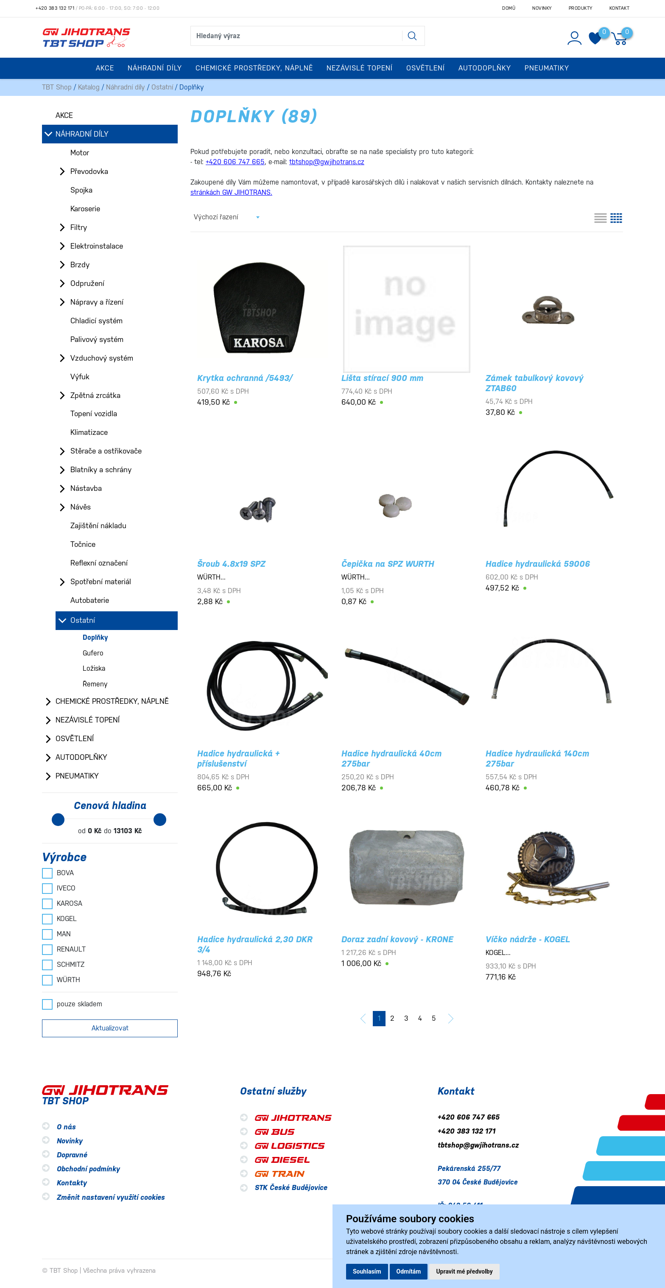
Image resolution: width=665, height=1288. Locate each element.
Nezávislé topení (88, 720)
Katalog (89, 87)
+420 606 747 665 (469, 1117)
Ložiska (94, 668)
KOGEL (59, 919)
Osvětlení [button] (425, 68)
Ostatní (162, 87)
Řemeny (95, 684)
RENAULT (64, 949)
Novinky (542, 8)
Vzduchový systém (101, 358)
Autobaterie (89, 600)
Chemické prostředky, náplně (112, 701)
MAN (56, 934)
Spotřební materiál (100, 581)
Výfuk (79, 376)
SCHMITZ (63, 965)
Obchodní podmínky (88, 1169)
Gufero (93, 653)
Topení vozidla (93, 413)
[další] (451, 1018)
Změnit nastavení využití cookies (111, 1197)
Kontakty (72, 1183)
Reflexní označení (99, 563)
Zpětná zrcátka (95, 395)
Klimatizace (89, 432)
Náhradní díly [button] (155, 68)
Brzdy (79, 264)
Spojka (81, 190)
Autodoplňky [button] (484, 68)
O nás (66, 1127)
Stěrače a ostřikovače (106, 451)
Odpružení (87, 283)
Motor (79, 152)
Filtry (78, 227)
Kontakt (619, 8)
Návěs (80, 507)
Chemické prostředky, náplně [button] (254, 68)
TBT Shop (57, 87)
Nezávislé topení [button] (360, 68)
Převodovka (89, 171)
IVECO (58, 888)
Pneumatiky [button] (547, 68)
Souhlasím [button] (367, 1271)
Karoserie (85, 208)
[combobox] (226, 217)
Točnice (82, 544)
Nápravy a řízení (96, 302)
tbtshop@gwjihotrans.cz (478, 1145)
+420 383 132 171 (55, 8)
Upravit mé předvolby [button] (464, 1271)
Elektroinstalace (96, 246)
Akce (105, 68)
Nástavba (86, 488)
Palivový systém (96, 339)
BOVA (58, 873)
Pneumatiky (77, 776)
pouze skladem (72, 1004)
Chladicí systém (96, 320)
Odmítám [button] (409, 1271)
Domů (508, 8)
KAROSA (62, 904)
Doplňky (95, 637)
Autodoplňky (81, 757)
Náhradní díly (125, 87)
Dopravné (72, 1155)
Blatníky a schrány (100, 469)
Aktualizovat (110, 1028)
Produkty (580, 8)
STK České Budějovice (291, 1188)
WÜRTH (61, 980)
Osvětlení (75, 738)
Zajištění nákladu (98, 525)
